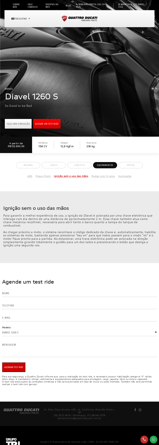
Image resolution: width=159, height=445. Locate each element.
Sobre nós (16, 5)
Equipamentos (105, 165)
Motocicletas (21, 20)
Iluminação (125, 176)
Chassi (54, 165)
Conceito (79, 165)
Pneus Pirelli (43, 176)
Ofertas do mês (52, 5)
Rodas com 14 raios (103, 176)
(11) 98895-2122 (131, 5)
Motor (131, 165)
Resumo (28, 165)
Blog (68, 5)
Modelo (6, 327)
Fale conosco (33, 5)
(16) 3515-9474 (92, 5)
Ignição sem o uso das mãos (71, 176)
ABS (29, 176)
